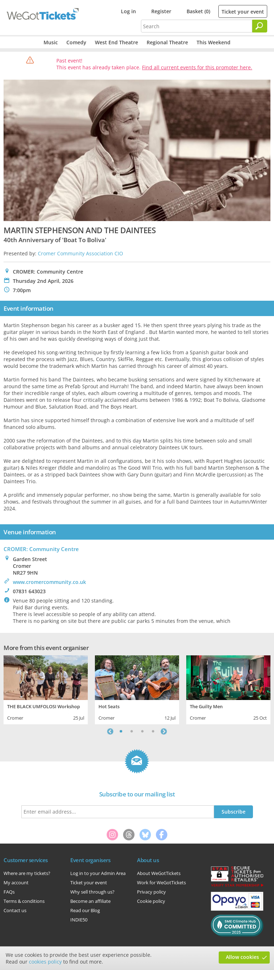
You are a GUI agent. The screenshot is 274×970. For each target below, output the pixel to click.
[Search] (259, 26)
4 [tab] (153, 731)
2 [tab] (131, 731)
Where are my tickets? (27, 873)
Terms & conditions (24, 901)
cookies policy (45, 961)
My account (16, 882)
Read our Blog (85, 910)
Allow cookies (242, 957)
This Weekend (213, 42)
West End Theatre (116, 42)
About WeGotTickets (159, 873)
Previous (110, 731)
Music (51, 42)
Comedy (76, 42)
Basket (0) (198, 11)
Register (161, 11)
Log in (128, 11)
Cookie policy (151, 901)
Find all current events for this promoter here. (197, 67)
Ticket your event (243, 11)
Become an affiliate (90, 901)
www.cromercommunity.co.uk (49, 582)
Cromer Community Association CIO (80, 253)
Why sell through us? (92, 892)
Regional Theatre (167, 42)
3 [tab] (142, 731)
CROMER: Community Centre (41, 548)
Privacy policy (151, 892)
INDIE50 (78, 919)
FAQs (9, 892)
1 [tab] (121, 731)
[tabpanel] (45, 689)
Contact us (15, 910)
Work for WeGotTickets (161, 882)
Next (163, 731)
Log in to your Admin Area (98, 873)
